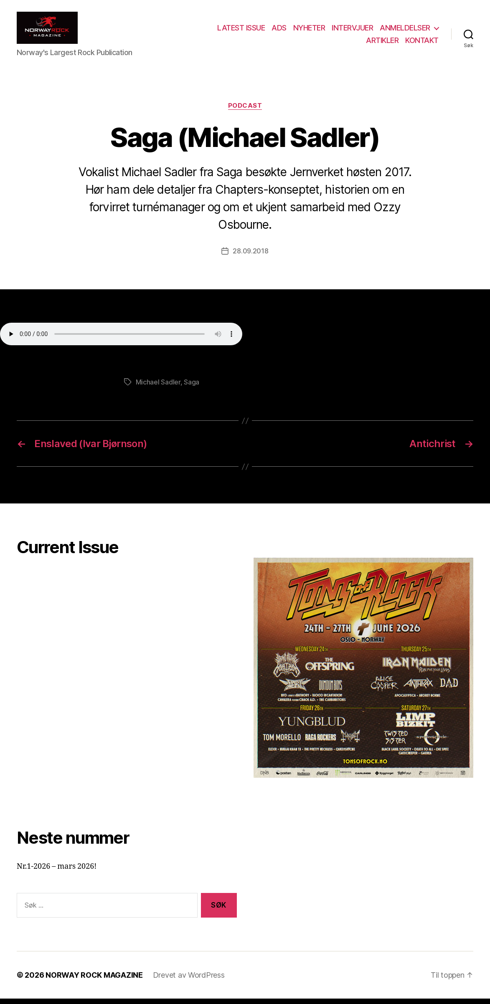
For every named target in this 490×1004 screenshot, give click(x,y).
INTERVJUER (352, 30)
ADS (279, 30)
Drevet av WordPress (189, 980)
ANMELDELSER (405, 30)
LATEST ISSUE (241, 30)
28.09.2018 (250, 257)
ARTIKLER (382, 42)
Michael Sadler (158, 387)
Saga (191, 387)
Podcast (245, 111)
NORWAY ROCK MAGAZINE (94, 980)
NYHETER (309, 30)
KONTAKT (422, 42)
